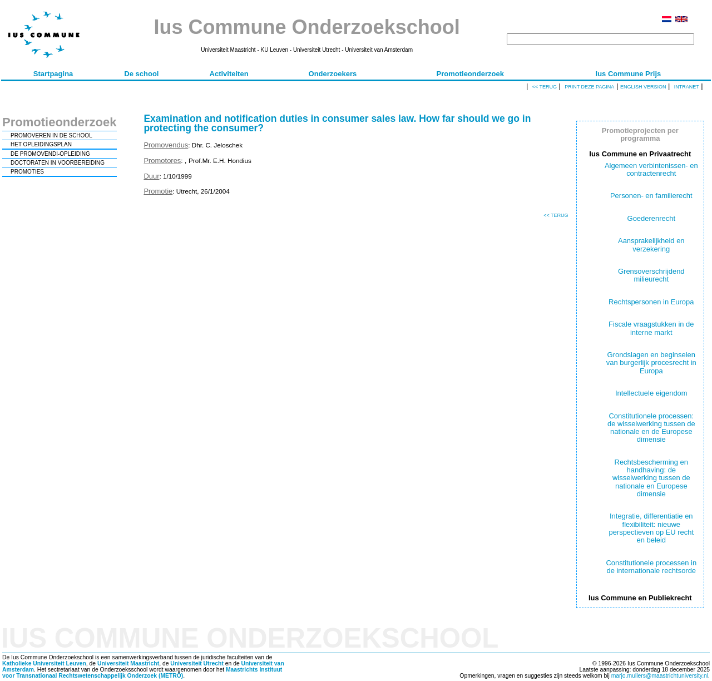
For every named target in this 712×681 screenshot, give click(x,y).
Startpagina (53, 74)
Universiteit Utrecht (197, 663)
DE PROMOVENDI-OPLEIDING (50, 154)
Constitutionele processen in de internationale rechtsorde (651, 567)
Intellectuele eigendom (651, 393)
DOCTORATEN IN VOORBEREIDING (58, 163)
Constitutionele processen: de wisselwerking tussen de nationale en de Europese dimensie (651, 428)
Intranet (686, 87)
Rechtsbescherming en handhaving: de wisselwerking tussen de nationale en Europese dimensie (651, 478)
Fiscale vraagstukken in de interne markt (651, 328)
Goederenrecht (651, 218)
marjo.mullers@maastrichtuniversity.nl (659, 676)
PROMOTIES (27, 172)
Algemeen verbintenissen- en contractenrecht (651, 169)
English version (643, 87)
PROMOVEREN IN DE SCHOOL (51, 135)
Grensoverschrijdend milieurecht (651, 275)
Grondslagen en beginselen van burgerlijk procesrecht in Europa (651, 363)
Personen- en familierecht (651, 195)
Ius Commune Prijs (628, 74)
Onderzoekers (333, 74)
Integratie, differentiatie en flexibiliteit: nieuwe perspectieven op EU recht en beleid (651, 528)
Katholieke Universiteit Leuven (44, 663)
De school (141, 74)
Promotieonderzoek (470, 74)
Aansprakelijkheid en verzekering (651, 244)
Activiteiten (229, 74)
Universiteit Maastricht (128, 663)
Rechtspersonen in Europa (651, 302)
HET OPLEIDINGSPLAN (41, 144)
